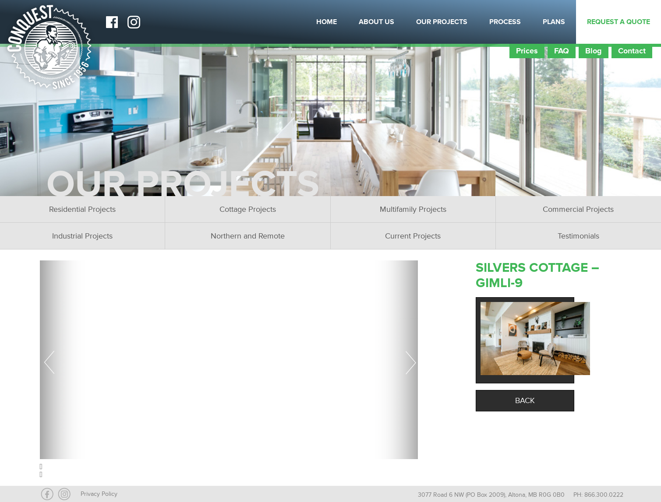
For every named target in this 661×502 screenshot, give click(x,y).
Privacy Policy (99, 494)
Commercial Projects (578, 209)
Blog (593, 51)
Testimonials (578, 236)
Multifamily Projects (413, 209)
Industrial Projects (82, 236)
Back (525, 400)
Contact (632, 51)
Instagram (134, 22)
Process (505, 22)
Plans (554, 22)
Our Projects (441, 22)
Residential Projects (82, 209)
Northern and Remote (248, 236)
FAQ (561, 51)
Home (326, 22)
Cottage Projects (247, 209)
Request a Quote (618, 22)
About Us (376, 22)
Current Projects (413, 236)
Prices (527, 51)
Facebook (112, 22)
